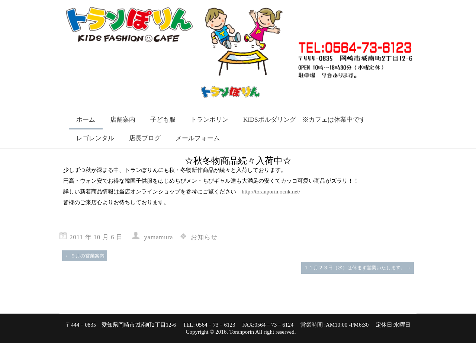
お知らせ (204, 237)
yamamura (158, 237)
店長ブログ (145, 138)
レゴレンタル (95, 138)
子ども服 (163, 119)
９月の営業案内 (84, 256)
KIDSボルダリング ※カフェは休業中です (304, 119)
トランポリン (209, 119)
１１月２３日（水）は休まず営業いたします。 (357, 267)
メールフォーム (198, 138)
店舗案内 (122, 119)
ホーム (85, 119)
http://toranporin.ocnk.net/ (271, 192)
